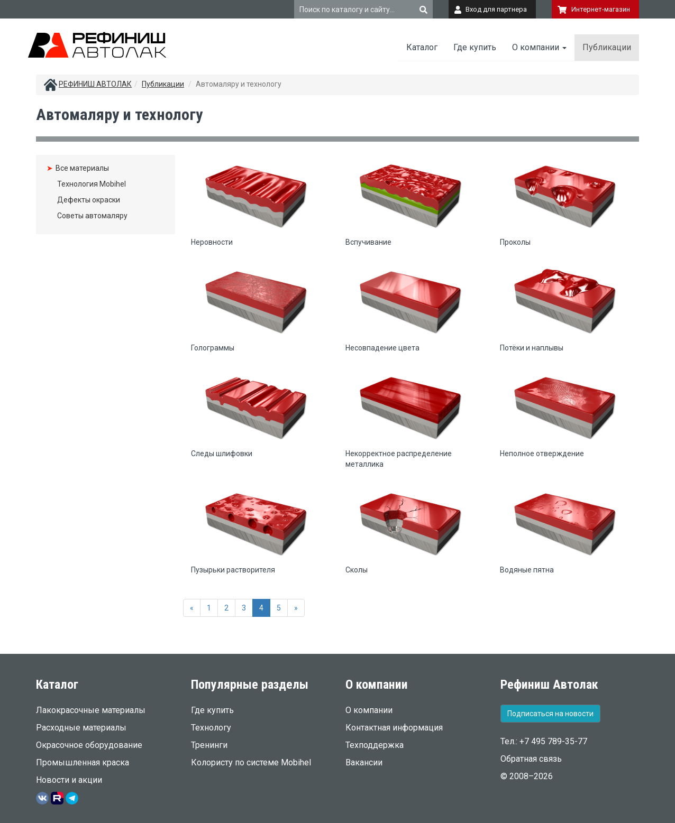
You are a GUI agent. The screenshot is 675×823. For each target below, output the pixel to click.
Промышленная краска (82, 762)
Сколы (356, 570)
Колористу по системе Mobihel (251, 762)
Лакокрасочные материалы (90, 710)
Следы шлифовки (221, 453)
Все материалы (82, 168)
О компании (539, 47)
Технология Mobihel (91, 184)
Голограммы (212, 348)
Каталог (421, 47)
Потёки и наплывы (531, 348)
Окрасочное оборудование (89, 745)
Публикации (606, 47)
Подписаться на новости (550, 713)
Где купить (474, 47)
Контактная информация (394, 728)
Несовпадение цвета (382, 348)
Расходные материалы (81, 728)
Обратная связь (531, 759)
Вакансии (363, 762)
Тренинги (209, 745)
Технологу (211, 728)
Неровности (212, 242)
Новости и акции (69, 780)
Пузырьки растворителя (233, 570)
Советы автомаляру (92, 215)
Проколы (515, 242)
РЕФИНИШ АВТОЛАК (95, 84)
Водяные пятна (527, 570)
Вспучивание (368, 242)
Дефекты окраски (88, 200)
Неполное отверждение (542, 453)
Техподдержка (374, 745)
